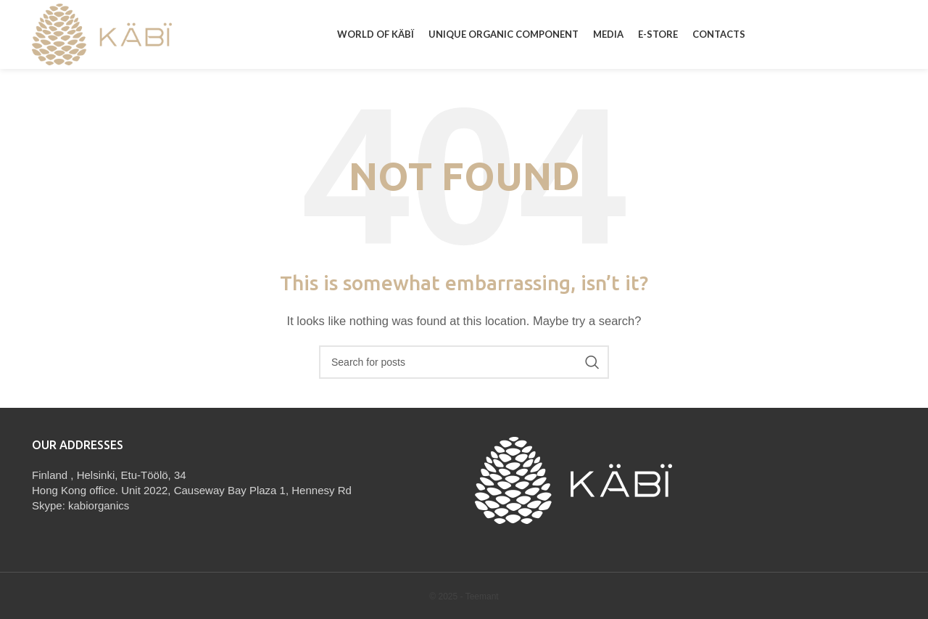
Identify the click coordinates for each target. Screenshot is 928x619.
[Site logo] (102, 33)
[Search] (464, 362)
